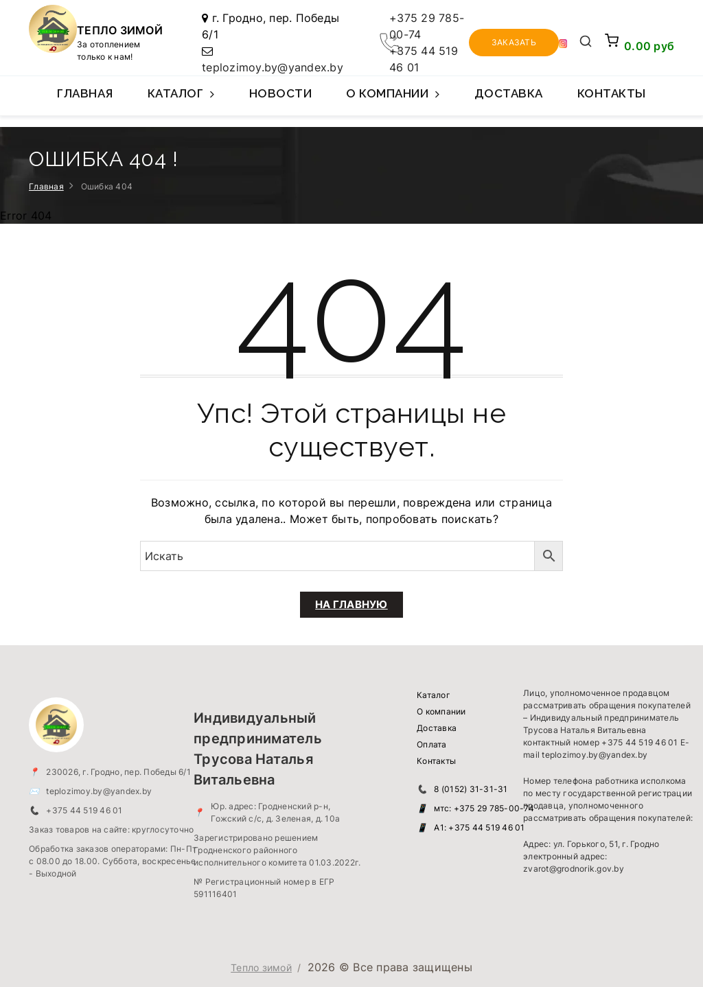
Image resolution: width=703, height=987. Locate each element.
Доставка (508, 93)
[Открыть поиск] (586, 42)
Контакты (611, 93)
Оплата (432, 744)
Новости (280, 93)
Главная (85, 93)
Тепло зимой (261, 967)
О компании (393, 100)
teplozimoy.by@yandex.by (272, 67)
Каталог (181, 100)
